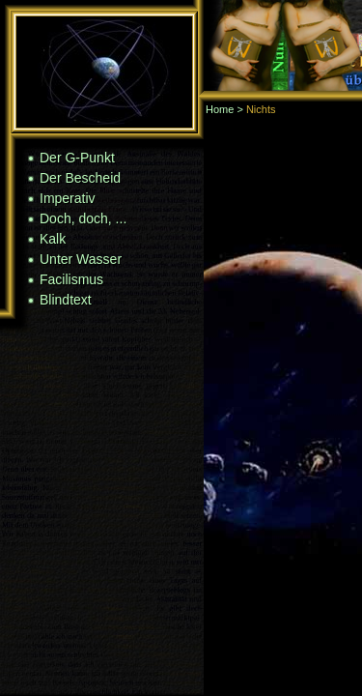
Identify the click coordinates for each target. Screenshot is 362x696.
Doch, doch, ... (83, 218)
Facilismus (71, 279)
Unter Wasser (81, 259)
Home (220, 109)
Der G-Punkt (77, 157)
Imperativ (68, 198)
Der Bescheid (80, 178)
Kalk (53, 238)
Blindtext (66, 299)
